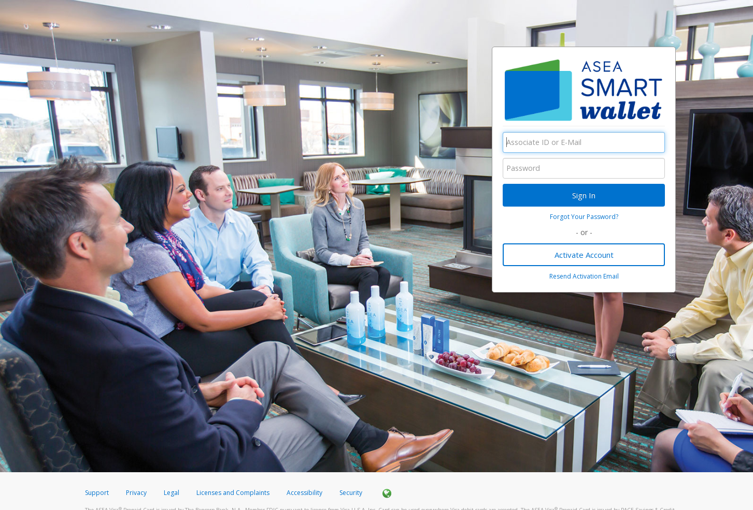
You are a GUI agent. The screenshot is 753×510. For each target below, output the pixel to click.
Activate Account (584, 255)
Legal (171, 492)
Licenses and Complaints (233, 492)
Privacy (136, 492)
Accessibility (304, 492)
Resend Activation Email (584, 276)
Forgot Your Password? (584, 216)
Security (350, 492)
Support (97, 492)
